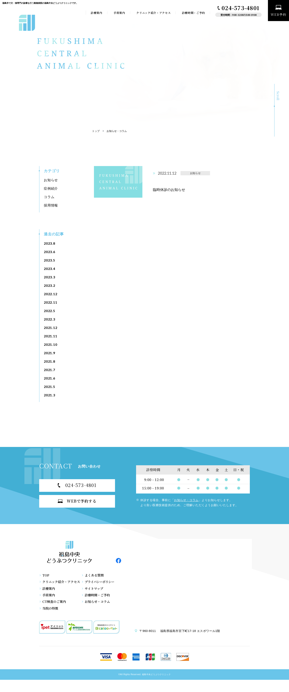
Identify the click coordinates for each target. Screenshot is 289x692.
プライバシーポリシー (104, 587)
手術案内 (119, 13)
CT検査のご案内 (54, 612)
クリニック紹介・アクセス (153, 13)
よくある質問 (98, 578)
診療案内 (96, 13)
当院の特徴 (50, 620)
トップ (96, 131)
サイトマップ (98, 595)
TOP (45, 578)
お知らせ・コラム (186, 500)
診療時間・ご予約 (193, 13)
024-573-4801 (238, 8)
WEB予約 (278, 11)
